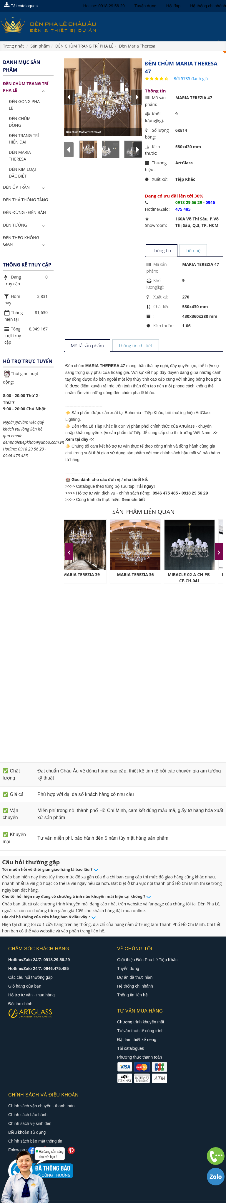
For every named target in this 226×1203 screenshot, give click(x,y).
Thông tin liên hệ (132, 995)
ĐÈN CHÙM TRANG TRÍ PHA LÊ (25, 87)
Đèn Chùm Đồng (20, 122)
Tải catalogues (21, 6)
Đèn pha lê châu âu (96, 1196)
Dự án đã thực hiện (134, 977)
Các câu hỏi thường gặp (30, 977)
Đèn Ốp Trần (16, 187)
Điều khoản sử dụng (27, 1119)
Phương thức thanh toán (139, 1057)
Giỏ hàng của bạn (24, 986)
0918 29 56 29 (195, 493)
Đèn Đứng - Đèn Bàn (24, 212)
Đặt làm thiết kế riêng (136, 1039)
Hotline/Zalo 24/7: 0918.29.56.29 (39, 959)
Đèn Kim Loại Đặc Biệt (22, 172)
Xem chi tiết (133, 499)
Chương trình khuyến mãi (140, 1022)
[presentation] (69, 551)
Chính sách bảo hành (27, 1101)
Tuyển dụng (145, 6)
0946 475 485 (165, 493)
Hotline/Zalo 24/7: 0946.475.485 (38, 968)
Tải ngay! (146, 486)
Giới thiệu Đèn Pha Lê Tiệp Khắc (147, 959)
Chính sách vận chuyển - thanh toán (41, 1093)
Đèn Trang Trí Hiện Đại (24, 139)
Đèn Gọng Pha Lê (24, 105)
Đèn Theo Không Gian (21, 241)
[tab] (161, 251)
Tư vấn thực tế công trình (140, 1030)
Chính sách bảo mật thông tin (35, 1128)
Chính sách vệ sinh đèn (29, 1110)
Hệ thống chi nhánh (208, 6)
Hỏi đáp (173, 6)
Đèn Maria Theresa (20, 155)
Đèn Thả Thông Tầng (25, 200)
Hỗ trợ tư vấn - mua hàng (31, 995)
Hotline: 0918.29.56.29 (104, 6)
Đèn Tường (15, 225)
